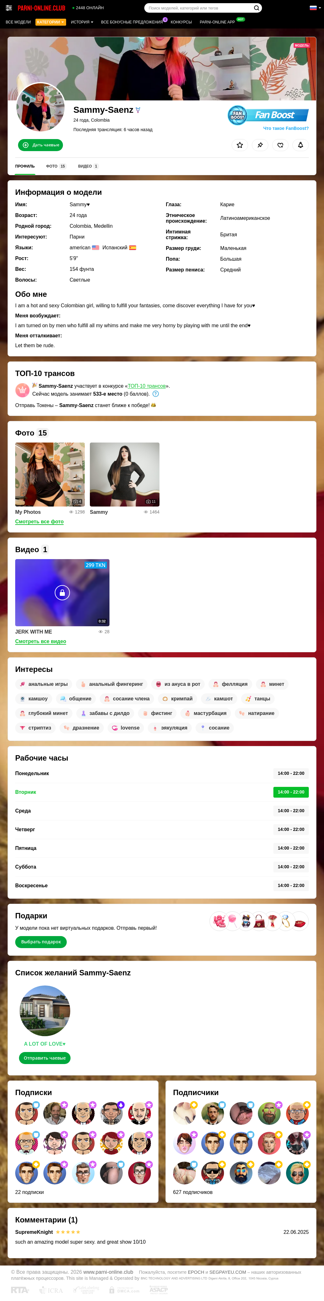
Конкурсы (181, 22)
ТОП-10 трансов (147, 386)
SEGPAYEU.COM (227, 1272)
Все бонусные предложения (133, 21)
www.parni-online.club (108, 1272)
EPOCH (196, 1272)
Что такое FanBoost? (286, 128)
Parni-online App (219, 21)
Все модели (18, 22)
